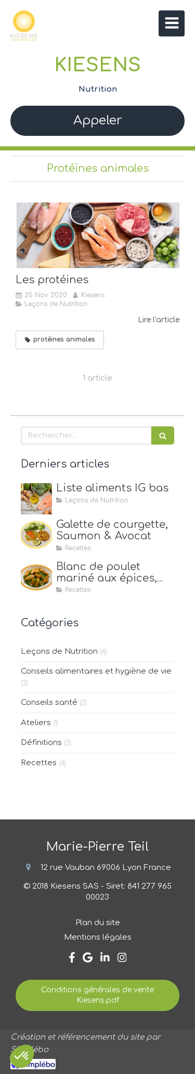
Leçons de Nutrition (59, 651)
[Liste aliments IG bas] (36, 498)
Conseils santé (49, 702)
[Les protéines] (97, 235)
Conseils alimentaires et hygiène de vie (96, 671)
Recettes (39, 763)
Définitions (41, 742)
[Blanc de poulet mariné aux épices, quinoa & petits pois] (36, 577)
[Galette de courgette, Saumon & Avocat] (36, 535)
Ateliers (36, 722)
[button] (21, 1056)
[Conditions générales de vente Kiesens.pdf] (97, 995)
